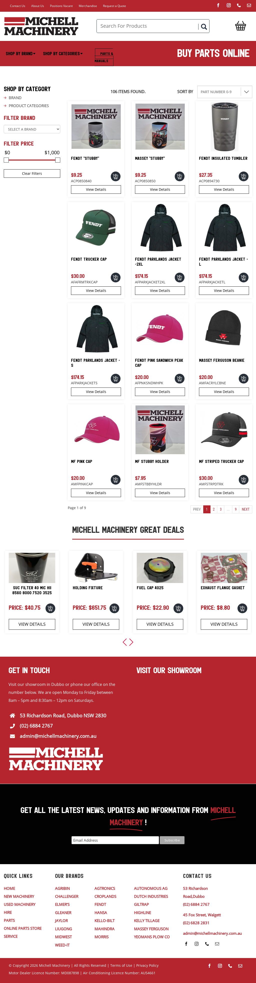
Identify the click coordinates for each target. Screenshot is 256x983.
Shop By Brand (21, 54)
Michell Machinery (54, 965)
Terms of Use (121, 965)
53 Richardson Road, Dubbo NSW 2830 (63, 715)
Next (246, 509)
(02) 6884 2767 (36, 726)
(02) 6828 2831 (196, 922)
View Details (96, 189)
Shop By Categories (63, 54)
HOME (9, 888)
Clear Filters (32, 173)
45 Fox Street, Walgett (202, 914)
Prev (197, 509)
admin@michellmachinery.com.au (58, 736)
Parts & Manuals (103, 57)
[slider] (6, 160)
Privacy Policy (147, 965)
